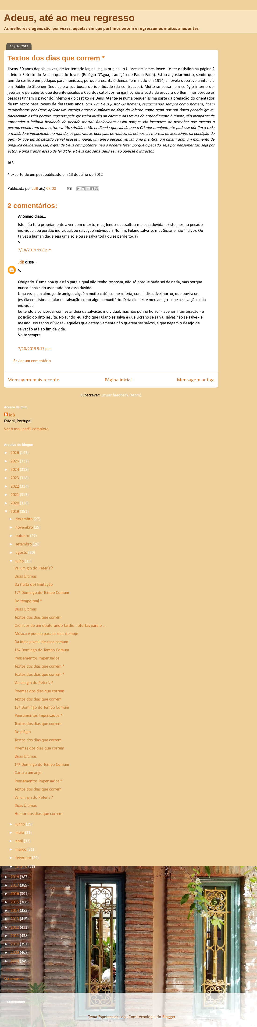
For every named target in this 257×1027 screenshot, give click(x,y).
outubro (22, 536)
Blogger (168, 1017)
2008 (15, 961)
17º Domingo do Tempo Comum (41, 593)
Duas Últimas (25, 576)
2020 (15, 503)
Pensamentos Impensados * (38, 716)
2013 (15, 919)
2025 (15, 461)
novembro (24, 527)
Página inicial (118, 380)
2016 (15, 894)
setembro (24, 544)
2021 (15, 495)
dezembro (24, 519)
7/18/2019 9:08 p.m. (35, 250)
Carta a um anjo (28, 773)
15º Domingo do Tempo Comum (41, 707)
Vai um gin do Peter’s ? (33, 568)
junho (20, 824)
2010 (15, 944)
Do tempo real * (28, 601)
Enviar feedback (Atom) (121, 395)
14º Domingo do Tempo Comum (41, 765)
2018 (15, 877)
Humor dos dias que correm (38, 814)
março (21, 849)
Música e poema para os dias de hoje (46, 634)
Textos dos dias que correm (37, 617)
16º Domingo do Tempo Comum (41, 650)
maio (20, 833)
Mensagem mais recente (33, 380)
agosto (21, 553)
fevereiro (23, 858)
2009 (15, 953)
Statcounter (14, 979)
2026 (15, 453)
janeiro (21, 866)
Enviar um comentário (32, 361)
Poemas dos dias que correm (39, 691)
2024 (15, 470)
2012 (15, 927)
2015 (15, 902)
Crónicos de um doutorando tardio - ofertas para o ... (60, 626)
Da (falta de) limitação (33, 585)
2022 (15, 486)
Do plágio (22, 732)
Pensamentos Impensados (36, 658)
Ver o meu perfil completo (26, 429)
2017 (15, 885)
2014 (15, 911)
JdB (21, 262)
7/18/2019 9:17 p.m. (35, 349)
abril (19, 841)
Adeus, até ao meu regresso (69, 17)
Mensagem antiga (195, 380)
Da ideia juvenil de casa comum (41, 642)
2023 (15, 478)
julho (20, 561)
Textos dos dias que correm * (39, 666)
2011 (15, 936)
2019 (15, 512)
